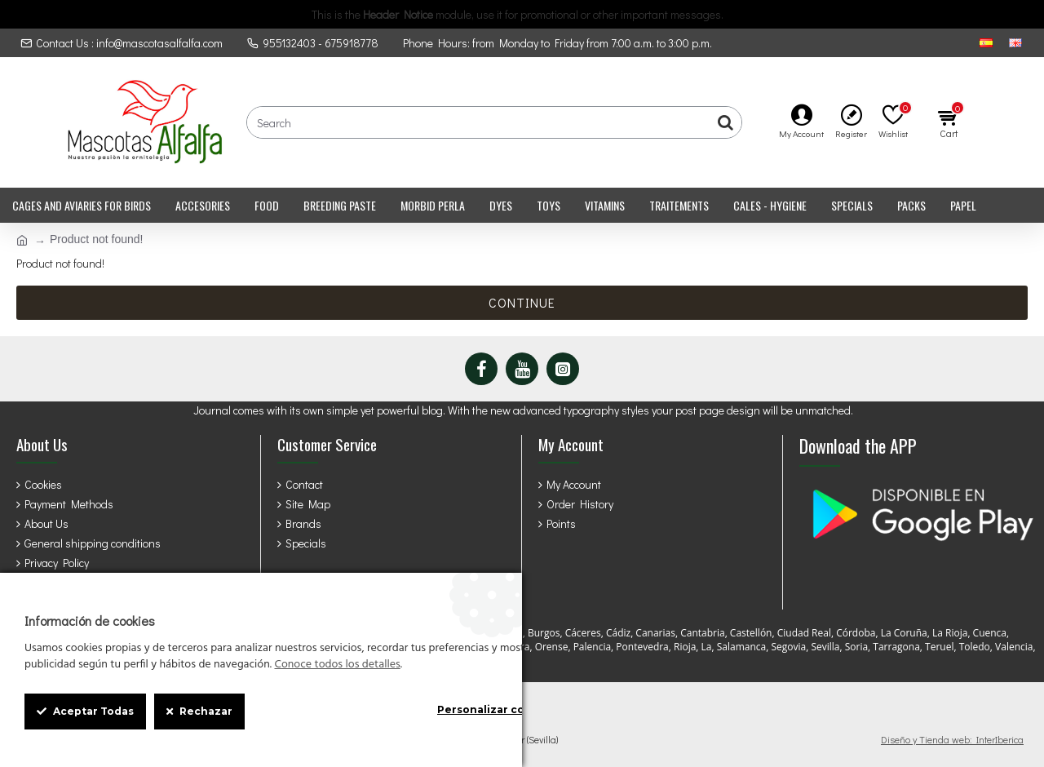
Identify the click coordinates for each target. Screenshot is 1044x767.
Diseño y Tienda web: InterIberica (952, 739)
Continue (522, 302)
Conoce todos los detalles (337, 665)
